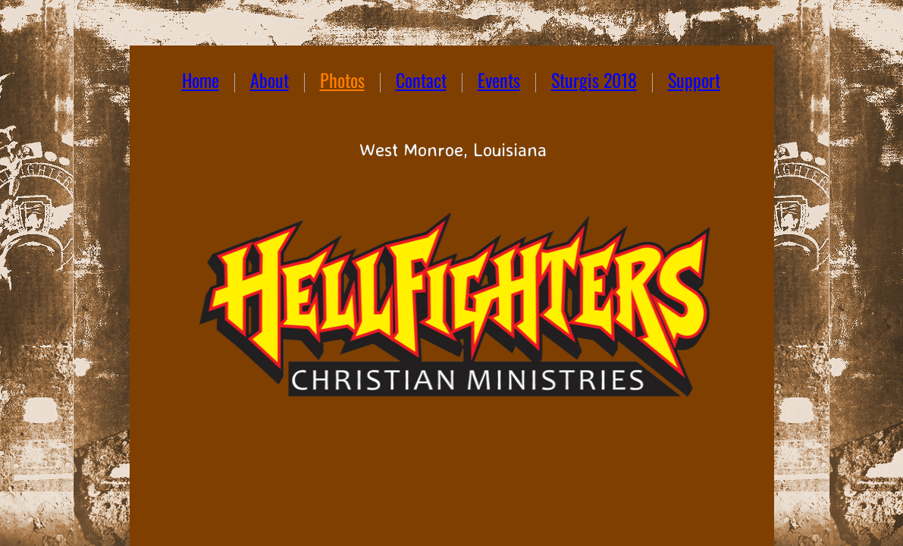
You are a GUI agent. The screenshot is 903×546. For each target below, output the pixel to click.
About (269, 79)
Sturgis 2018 (594, 79)
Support (694, 79)
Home (200, 79)
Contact (421, 79)
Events (499, 79)
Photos (342, 79)
